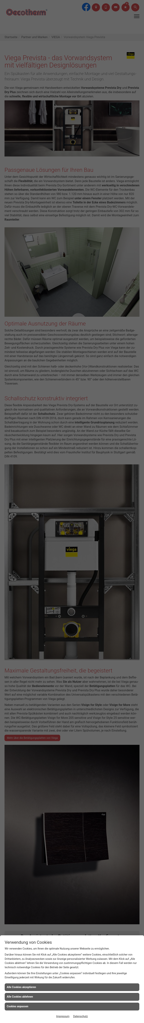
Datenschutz (80, 1016)
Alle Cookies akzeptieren (21, 987)
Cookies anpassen (17, 1006)
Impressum (62, 1016)
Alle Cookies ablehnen (20, 996)
